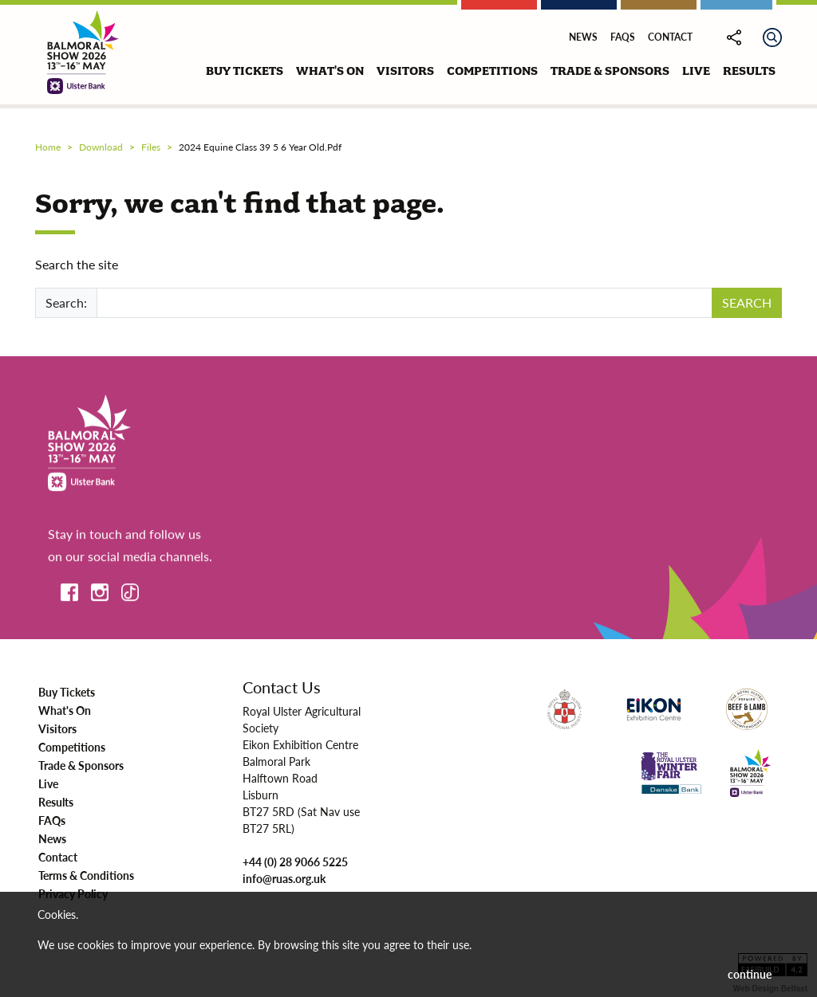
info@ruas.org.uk (284, 878)
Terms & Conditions (86, 875)
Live (48, 783)
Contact (670, 37)
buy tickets (244, 71)
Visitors (57, 728)
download (101, 147)
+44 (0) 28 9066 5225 (295, 861)
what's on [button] (330, 71)
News (583, 37)
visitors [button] (405, 71)
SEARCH (747, 302)
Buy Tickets (66, 692)
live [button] (696, 71)
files (150, 147)
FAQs (622, 37)
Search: (66, 302)
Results (55, 802)
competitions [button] (492, 71)
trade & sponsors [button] (610, 71)
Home (48, 147)
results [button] (749, 71)
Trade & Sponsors (81, 765)
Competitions (71, 747)
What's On (64, 710)
